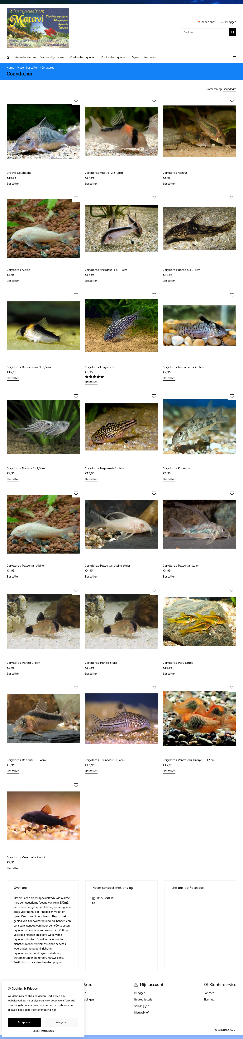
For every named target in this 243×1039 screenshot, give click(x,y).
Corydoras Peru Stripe (178, 663)
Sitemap (209, 999)
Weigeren (61, 1022)
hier (54, 1009)
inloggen (228, 22)
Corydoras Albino (18, 270)
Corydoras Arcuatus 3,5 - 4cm (106, 270)
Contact (209, 993)
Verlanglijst (141, 1006)
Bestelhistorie (143, 999)
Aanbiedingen (85, 999)
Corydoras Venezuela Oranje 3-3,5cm (189, 760)
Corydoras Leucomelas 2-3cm (183, 367)
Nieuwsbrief (141, 1012)
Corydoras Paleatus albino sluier (107, 565)
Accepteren (24, 1022)
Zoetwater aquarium (83, 57)
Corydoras (47, 67)
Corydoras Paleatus (177, 468)
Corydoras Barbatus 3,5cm (181, 270)
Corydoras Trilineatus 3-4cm (105, 760)
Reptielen (150, 57)
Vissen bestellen (25, 57)
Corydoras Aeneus (175, 173)
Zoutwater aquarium (114, 57)
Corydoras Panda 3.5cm (23, 663)
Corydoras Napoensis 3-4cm (104, 468)
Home (10, 67)
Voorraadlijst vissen (52, 57)
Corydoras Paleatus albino (25, 565)
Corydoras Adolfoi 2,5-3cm (104, 173)
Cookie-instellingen (43, 1031)
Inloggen (139, 993)
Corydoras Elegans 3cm (101, 367)
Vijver (135, 57)
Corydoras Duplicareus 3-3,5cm (29, 367)
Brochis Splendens (19, 173)
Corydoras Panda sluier (101, 663)
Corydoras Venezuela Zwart (26, 857)
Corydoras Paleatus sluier (181, 565)
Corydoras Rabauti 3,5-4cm (26, 760)
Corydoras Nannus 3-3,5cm (26, 468)
